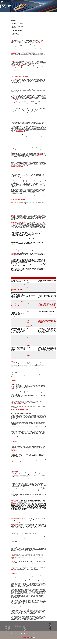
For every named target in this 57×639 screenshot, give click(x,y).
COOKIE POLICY (52, 633)
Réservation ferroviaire (17, 624)
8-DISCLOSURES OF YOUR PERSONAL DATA (18, 403)
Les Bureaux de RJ (24, 629)
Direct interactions (14, 202)
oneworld (6, 630)
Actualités (23, 626)
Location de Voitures (16, 625)
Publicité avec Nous (25, 624)
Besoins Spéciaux (7, 628)
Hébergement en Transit (17, 626)
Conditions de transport (8, 624)
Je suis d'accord (31, 637)
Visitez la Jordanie (7, 629)
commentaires (24, 630)
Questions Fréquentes (8, 627)
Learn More (41, 218)
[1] (43, 231)
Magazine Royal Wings (8, 625)
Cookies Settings (25, 637)
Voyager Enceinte (7, 626)
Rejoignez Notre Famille (25, 625)
